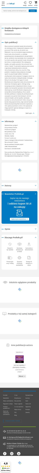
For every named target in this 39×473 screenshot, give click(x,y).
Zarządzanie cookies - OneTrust (12, 421)
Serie (26, 401)
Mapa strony (17, 409)
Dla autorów (17, 401)
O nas (15, 395)
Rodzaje (27, 409)
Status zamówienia (8, 401)
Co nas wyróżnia (18, 406)
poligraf (13, 129)
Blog (15, 415)
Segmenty (28, 406)
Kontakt (5, 395)
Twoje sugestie (18, 404)
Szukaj (32, 11)
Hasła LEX (28, 404)
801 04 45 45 (22, 431)
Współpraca (17, 398)
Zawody (27, 412)
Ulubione (30, 3)
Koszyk (35, 3)
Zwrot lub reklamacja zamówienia (6, 412)
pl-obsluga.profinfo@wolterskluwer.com (20, 437)
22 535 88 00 (11, 431)
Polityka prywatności (6, 407)
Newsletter (6, 398)
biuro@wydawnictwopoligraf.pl (14, 156)
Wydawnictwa (29, 395)
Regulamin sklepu (8, 404)
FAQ (15, 412)
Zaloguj (25, 3)
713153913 (26, 156)
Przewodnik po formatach (13, 34)
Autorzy (27, 398)
